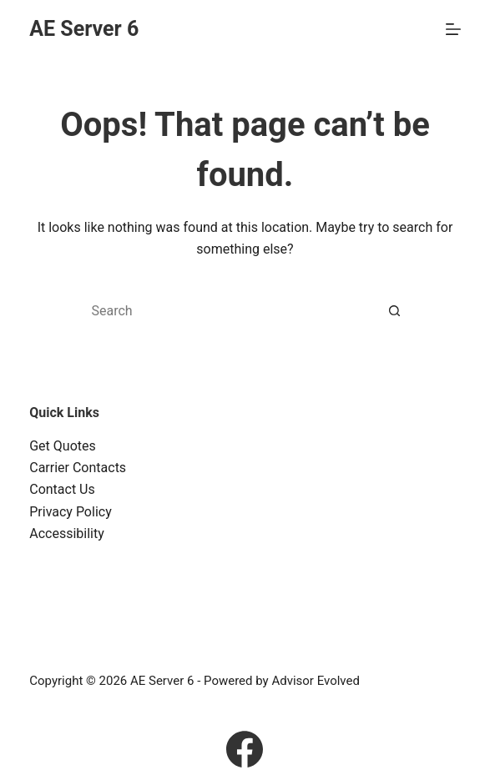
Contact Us (62, 489)
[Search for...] (228, 311)
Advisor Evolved (315, 680)
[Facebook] (244, 749)
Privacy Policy (70, 512)
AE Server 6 (84, 29)
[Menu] (453, 29)
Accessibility (66, 533)
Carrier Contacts (77, 468)
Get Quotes (62, 446)
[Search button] (395, 311)
